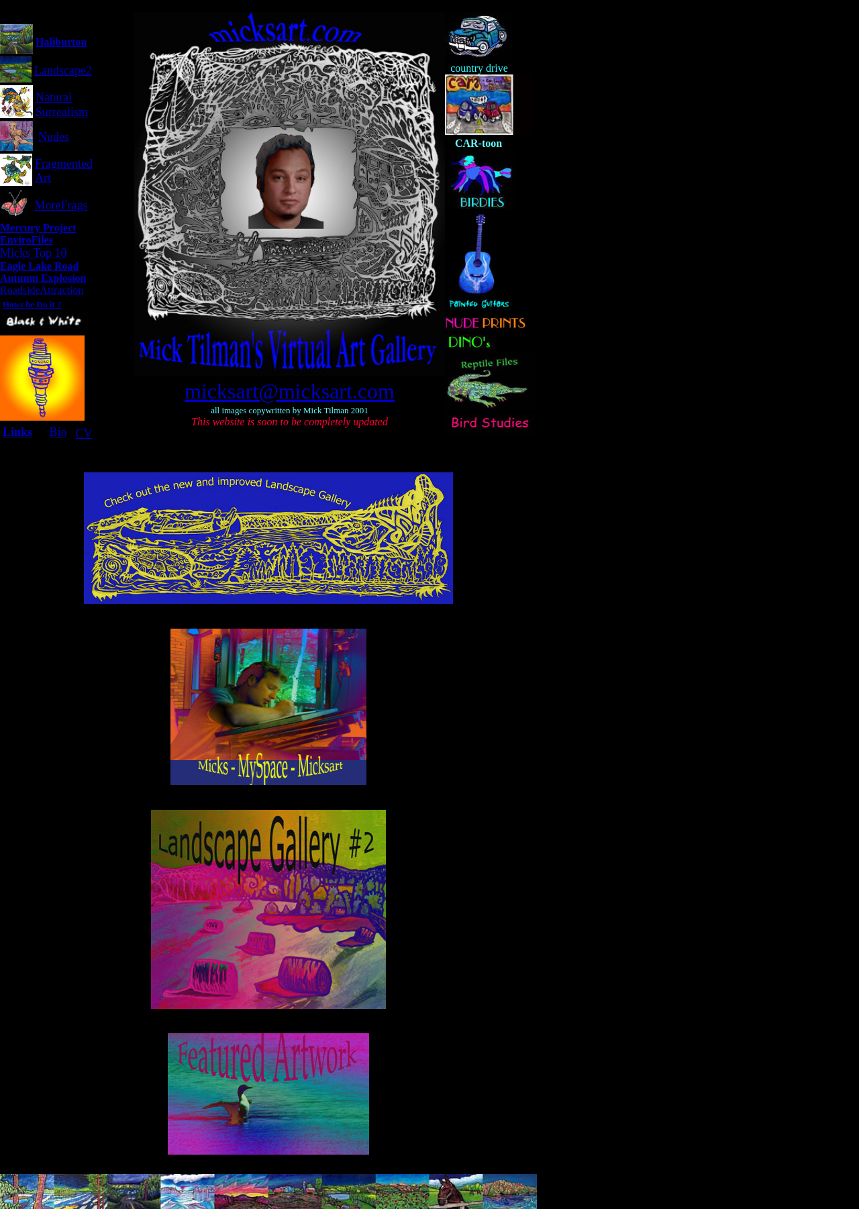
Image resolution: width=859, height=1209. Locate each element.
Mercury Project (38, 227)
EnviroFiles (26, 240)
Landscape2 (63, 70)
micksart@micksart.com (290, 391)
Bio (57, 432)
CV (83, 433)
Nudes (53, 137)
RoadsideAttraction (41, 290)
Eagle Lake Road (39, 266)
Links (17, 432)
